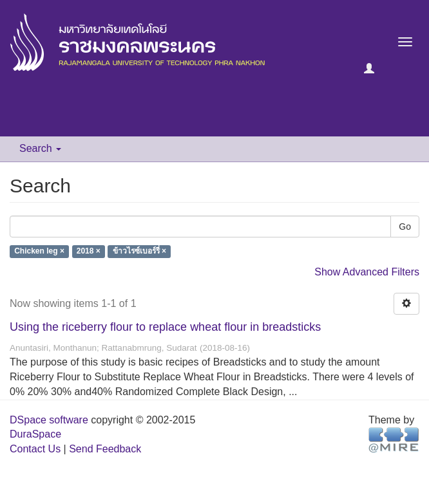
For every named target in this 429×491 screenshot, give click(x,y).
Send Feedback (105, 448)
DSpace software (49, 419)
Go (405, 226)
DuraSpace (35, 434)
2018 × (88, 251)
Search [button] (40, 148)
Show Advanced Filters (366, 271)
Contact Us (35, 448)
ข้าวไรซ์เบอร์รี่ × (139, 251)
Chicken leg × (39, 251)
